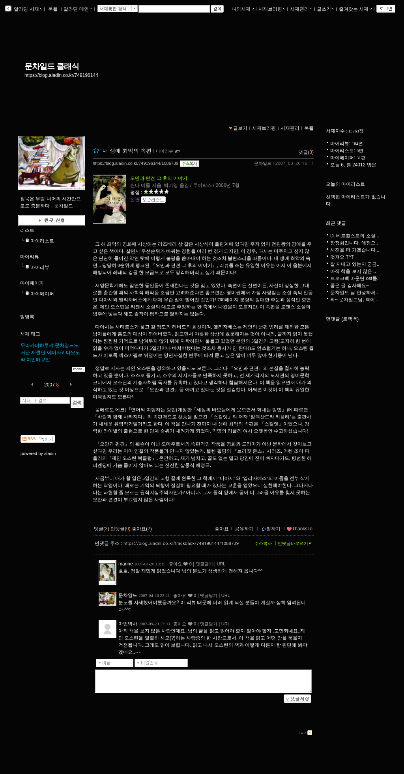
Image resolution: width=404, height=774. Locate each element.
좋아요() (142, 529)
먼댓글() (120, 529)
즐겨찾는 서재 (355, 9)
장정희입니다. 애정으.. (354, 243)
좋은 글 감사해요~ (349, 285)
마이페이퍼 (32, 283)
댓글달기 (204, 563)
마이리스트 (42, 241)
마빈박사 (127, 624)
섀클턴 (38, 352)
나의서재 (243, 9)
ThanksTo (299, 529)
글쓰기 (325, 9)
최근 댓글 (336, 223)
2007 (49, 385)
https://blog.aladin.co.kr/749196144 (61, 75)
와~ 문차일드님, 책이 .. (354, 299)
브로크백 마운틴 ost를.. (355, 278)
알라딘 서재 (27, 9)
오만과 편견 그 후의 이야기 (158, 178)
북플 (53, 9)
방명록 (27, 316)
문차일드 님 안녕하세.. (354, 292)
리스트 (27, 230)
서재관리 (301, 9)
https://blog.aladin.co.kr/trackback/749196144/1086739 (181, 543)
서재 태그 (30, 334)
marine (125, 564)
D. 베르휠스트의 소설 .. (355, 236)
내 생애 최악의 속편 (127, 150)
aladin (50, 453)
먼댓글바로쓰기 (295, 543)
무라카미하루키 (37, 345)
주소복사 (263, 543)
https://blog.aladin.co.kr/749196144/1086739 (135, 163)
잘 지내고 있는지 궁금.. (355, 264)
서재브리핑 (271, 9)
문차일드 (262, 163)
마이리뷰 (29, 256)
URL (221, 563)
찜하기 (271, 529)
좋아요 (222, 529)
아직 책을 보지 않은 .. (353, 271)
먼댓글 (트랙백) (342, 319)
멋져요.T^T (342, 257)
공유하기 (244, 529)
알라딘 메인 (78, 9)
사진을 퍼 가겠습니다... (355, 250)
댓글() (306, 152)
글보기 (240, 128)
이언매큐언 (38, 359)
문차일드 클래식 (51, 66)
